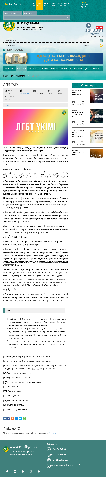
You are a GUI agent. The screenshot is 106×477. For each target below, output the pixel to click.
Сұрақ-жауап (43, 69)
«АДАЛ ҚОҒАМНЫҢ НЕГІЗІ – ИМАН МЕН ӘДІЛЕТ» (78, 113)
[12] (44, 294)
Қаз (6, 4)
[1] (21, 147)
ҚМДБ (88, 69)
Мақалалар (21, 69)
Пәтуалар (32, 69)
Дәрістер (54, 69)
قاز (20, 4)
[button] (94, 23)
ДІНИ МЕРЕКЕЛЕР (13, 49)
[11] (16, 264)
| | (7, 105)
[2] (29, 147)
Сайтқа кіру (53, 433)
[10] (38, 244)
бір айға (83, 7)
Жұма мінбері (66, 69)
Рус (10, 4)
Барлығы (97, 69)
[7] (53, 201)
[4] (67, 147)
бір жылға (84, 4)
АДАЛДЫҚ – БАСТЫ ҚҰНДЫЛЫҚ (76, 92)
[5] (4, 377)
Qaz (15, 4)
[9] (19, 221)
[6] (4, 382)
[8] (19, 207)
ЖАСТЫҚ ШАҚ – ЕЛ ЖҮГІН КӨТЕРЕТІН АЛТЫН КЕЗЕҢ (78, 133)
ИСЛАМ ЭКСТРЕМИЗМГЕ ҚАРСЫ (78, 152)
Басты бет (8, 75)
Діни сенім (78, 69)
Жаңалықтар (9, 69)
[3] (44, 147)
